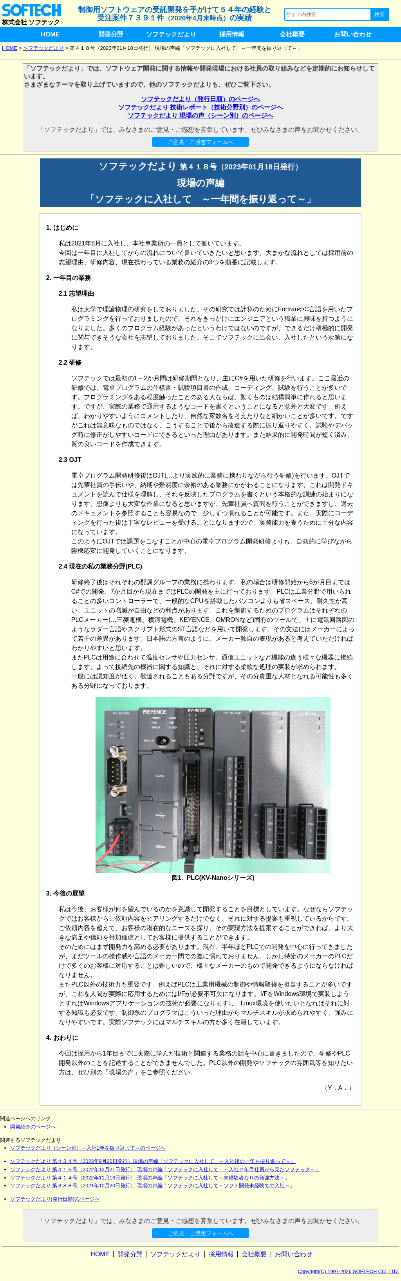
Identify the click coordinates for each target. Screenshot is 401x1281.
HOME (50, 34)
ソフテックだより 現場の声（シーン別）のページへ (200, 115)
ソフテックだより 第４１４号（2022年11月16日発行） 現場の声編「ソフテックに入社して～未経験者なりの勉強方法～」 (150, 1178)
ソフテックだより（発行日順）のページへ (200, 99)
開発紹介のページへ (33, 1127)
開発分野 (110, 34)
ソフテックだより (171, 34)
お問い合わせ (353, 34)
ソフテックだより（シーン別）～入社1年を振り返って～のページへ (88, 1148)
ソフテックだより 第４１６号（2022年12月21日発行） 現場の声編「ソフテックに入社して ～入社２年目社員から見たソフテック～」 (165, 1169)
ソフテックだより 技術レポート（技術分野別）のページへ (200, 107)
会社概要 (292, 34)
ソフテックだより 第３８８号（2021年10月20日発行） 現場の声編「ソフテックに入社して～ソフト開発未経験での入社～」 (152, 1185)
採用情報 (231, 34)
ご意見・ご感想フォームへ (200, 142)
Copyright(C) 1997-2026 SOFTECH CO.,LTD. (348, 1271)
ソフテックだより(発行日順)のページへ (55, 1199)
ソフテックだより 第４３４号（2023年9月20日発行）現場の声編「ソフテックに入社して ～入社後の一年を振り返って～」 (153, 1161)
